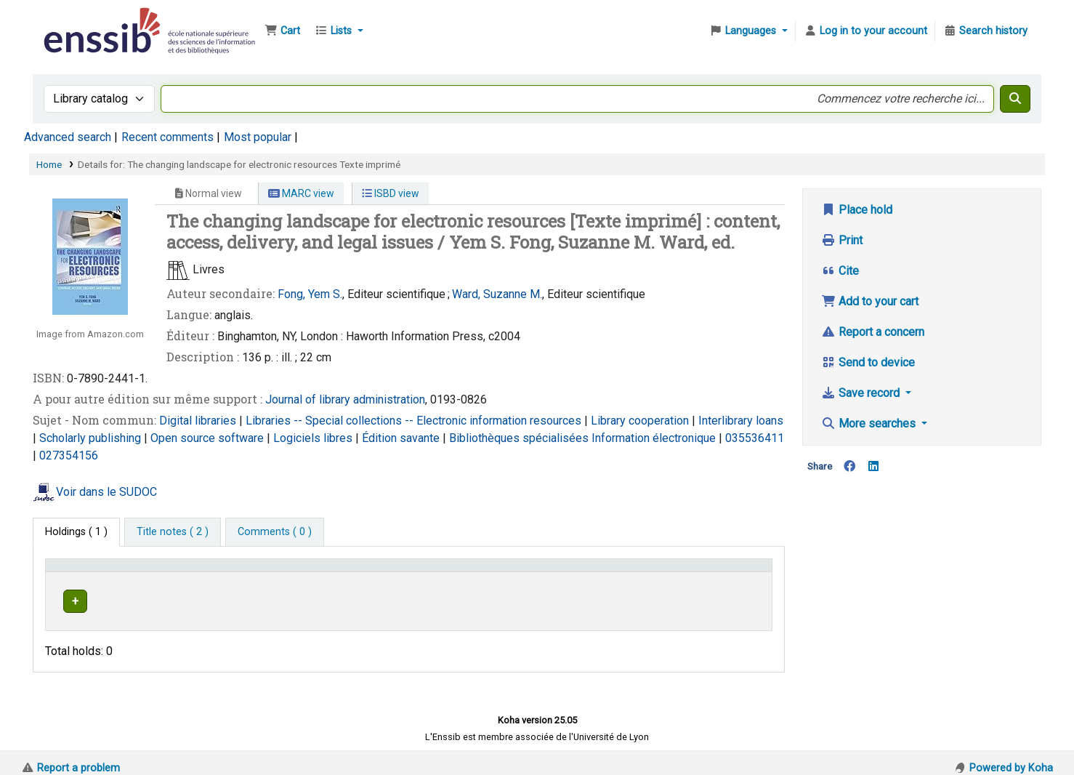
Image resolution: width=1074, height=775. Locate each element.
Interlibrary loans (740, 420)
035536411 (754, 438)
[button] (282, 31)
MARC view (301, 193)
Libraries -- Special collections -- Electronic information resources (415, 420)
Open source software (208, 438)
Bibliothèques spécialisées (520, 438)
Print (842, 240)
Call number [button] (505, 572)
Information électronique (655, 438)
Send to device (868, 362)
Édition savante (402, 438)
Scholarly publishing (91, 438)
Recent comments (167, 137)
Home (49, 164)
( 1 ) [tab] (76, 532)
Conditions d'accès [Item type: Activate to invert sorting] (96, 572)
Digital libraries (199, 420)
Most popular (257, 137)
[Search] (1015, 99)
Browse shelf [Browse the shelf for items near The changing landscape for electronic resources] (579, 599)
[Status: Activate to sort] (729, 571)
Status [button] (708, 572)
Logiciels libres (314, 438)
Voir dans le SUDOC (106, 492)
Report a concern (872, 332)
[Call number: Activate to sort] (579, 571)
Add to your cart (869, 301)
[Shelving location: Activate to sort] (391, 571)
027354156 (68, 455)
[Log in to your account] (865, 31)
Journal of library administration (345, 399)
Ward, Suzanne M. (497, 294)
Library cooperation (641, 420)
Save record (862, 393)
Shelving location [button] (359, 572)
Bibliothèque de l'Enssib (77, 20)
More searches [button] (869, 423)
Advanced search (67, 137)
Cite (840, 271)
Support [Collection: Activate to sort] (241, 572)
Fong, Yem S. (310, 294)
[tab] (172, 532)
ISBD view (390, 193)
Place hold (856, 210)
